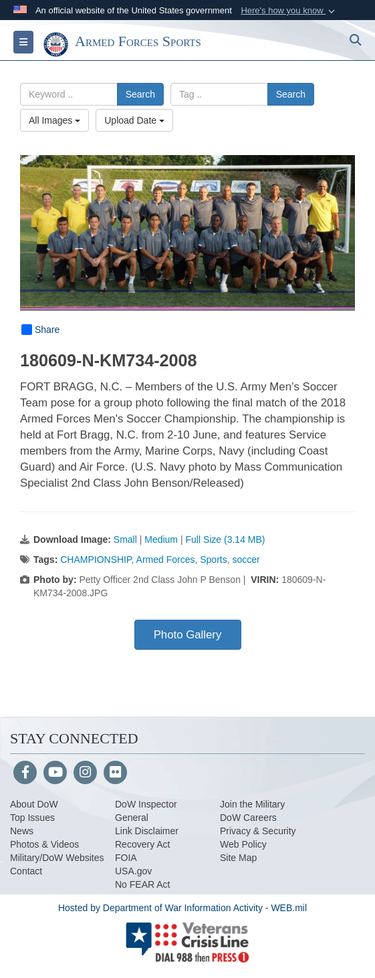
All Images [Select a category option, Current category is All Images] (54, 120)
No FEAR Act (142, 884)
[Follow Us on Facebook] (25, 773)
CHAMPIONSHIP (95, 559)
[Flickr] (115, 773)
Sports (213, 559)
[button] (289, 10)
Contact (26, 871)
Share (40, 329)
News (21, 831)
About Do (29, 804)
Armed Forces (165, 559)
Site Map (238, 857)
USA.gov (133, 871)
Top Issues (32, 817)
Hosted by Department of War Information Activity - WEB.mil (182, 907)
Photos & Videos (44, 844)
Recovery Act (142, 844)
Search (140, 94)
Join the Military (252, 804)
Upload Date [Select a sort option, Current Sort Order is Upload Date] (134, 120)
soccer (246, 559)
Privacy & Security (258, 831)
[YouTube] (55, 773)
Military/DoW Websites (57, 857)
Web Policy (243, 844)
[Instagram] (85, 773)
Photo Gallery (188, 634)
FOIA (126, 857)
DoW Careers (248, 817)
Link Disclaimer (146, 831)
